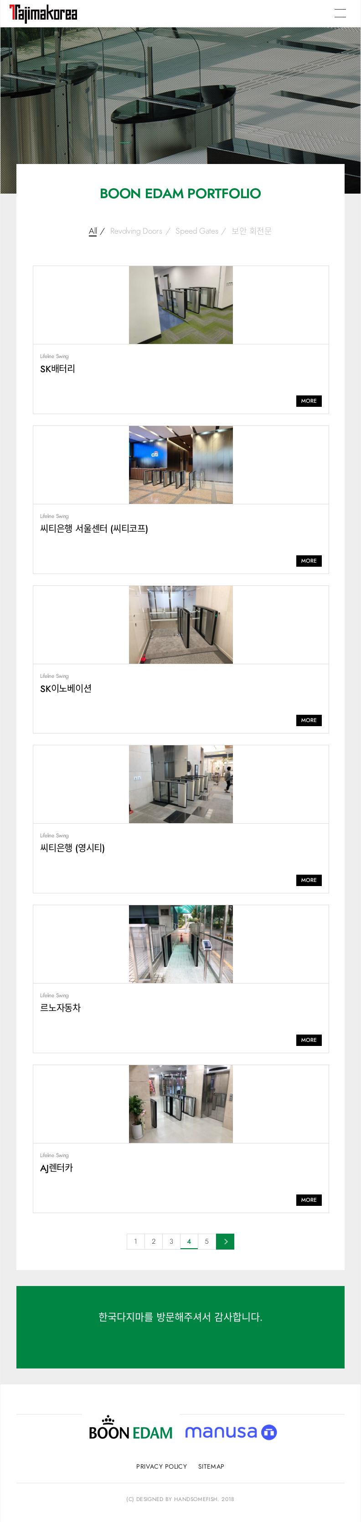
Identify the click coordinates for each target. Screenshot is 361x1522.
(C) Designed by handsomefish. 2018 (180, 1499)
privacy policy (161, 1467)
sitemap (211, 1467)
